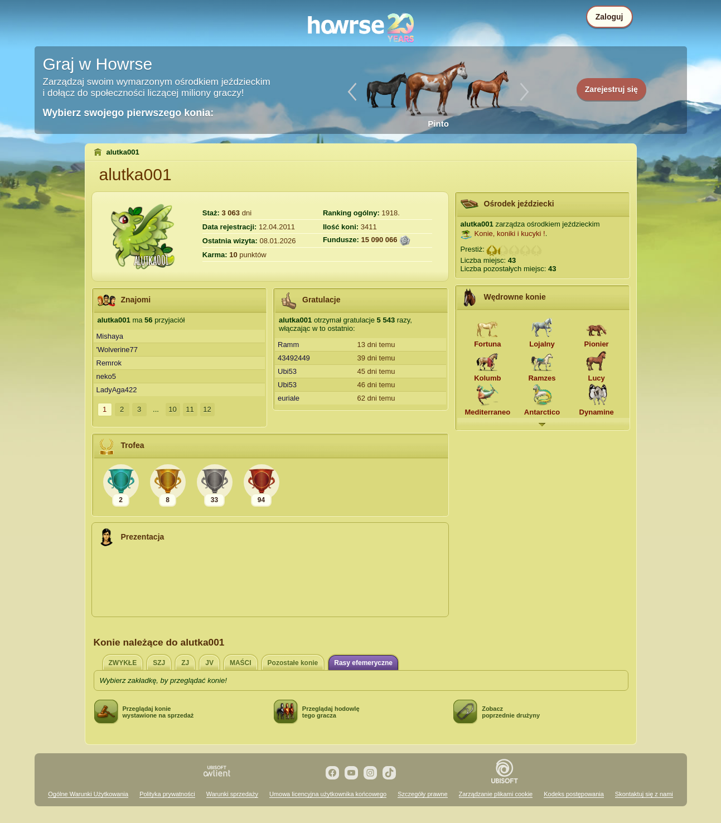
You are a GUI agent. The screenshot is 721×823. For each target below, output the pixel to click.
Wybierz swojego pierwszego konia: (128, 112)
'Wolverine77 (117, 349)
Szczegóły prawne (422, 794)
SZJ (159, 663)
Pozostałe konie (293, 663)
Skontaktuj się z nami (644, 794)
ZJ (185, 663)
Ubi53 (287, 371)
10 (172, 409)
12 (207, 409)
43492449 (294, 358)
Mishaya (109, 336)
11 (189, 409)
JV (209, 663)
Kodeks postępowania (574, 794)
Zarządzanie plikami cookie (496, 794)
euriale (288, 398)
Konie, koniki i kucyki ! (510, 233)
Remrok (109, 363)
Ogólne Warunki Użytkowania (88, 794)
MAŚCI (240, 663)
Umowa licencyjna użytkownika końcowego (327, 794)
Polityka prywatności (167, 794)
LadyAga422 (116, 390)
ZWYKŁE (123, 663)
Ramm (288, 344)
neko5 (106, 376)
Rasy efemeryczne (363, 663)
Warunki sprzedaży (232, 794)
